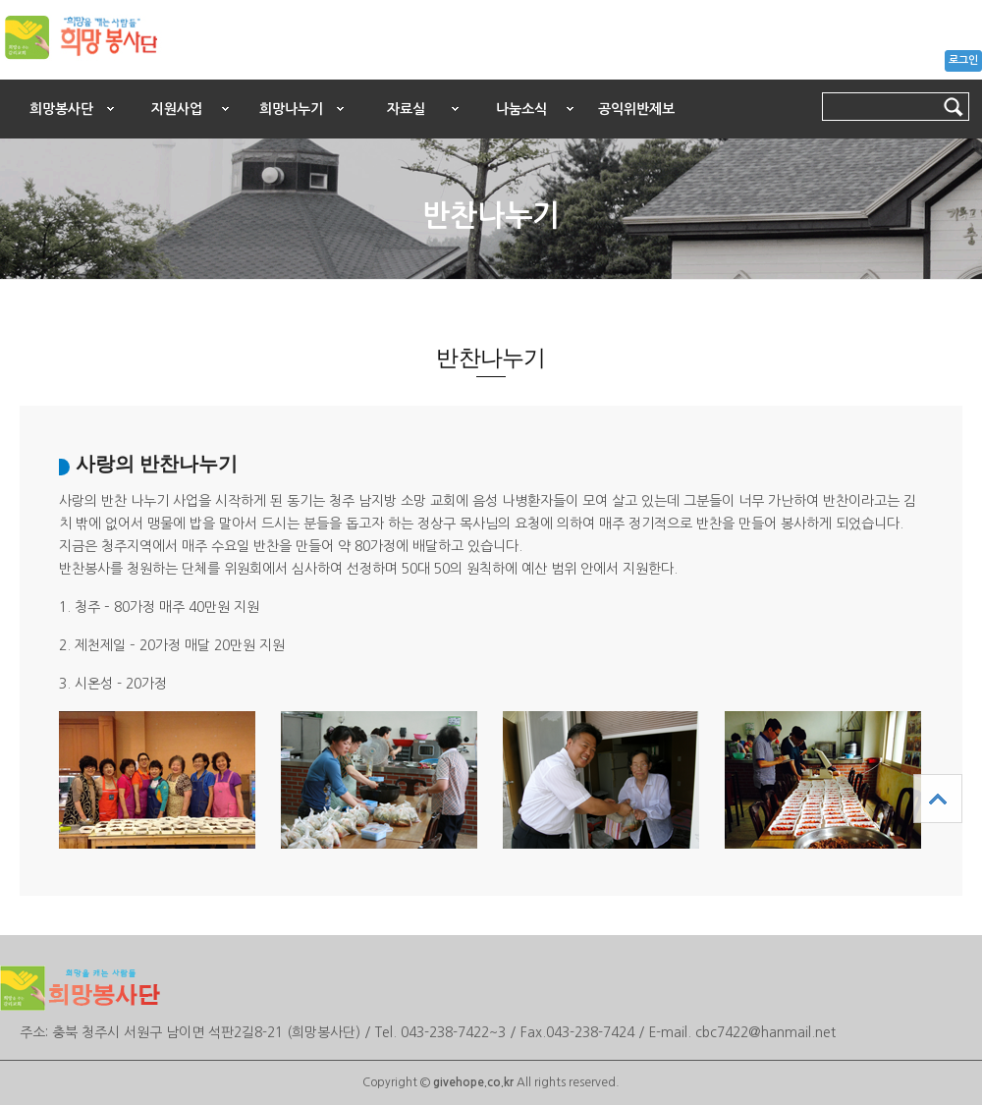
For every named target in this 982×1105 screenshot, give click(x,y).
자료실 (406, 109)
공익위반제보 (636, 109)
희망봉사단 (61, 109)
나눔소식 (521, 109)
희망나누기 (291, 109)
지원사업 (176, 109)
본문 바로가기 (0, 75)
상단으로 (937, 798)
